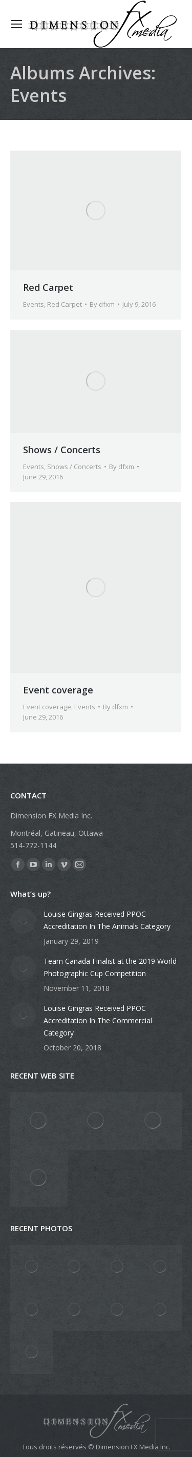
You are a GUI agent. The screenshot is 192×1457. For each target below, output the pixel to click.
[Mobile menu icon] (16, 24)
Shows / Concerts (61, 450)
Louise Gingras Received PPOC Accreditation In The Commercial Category (98, 1020)
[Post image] (23, 921)
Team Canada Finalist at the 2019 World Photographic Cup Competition (110, 967)
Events (33, 304)
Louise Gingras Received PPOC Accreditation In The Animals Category (107, 920)
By (102, 304)
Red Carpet (48, 287)
